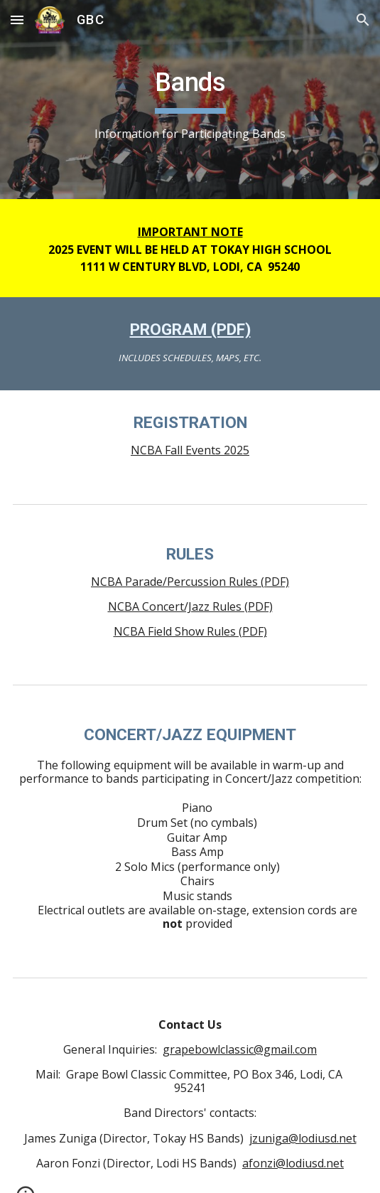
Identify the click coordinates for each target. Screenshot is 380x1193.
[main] (190, 99)
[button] (17, 19)
